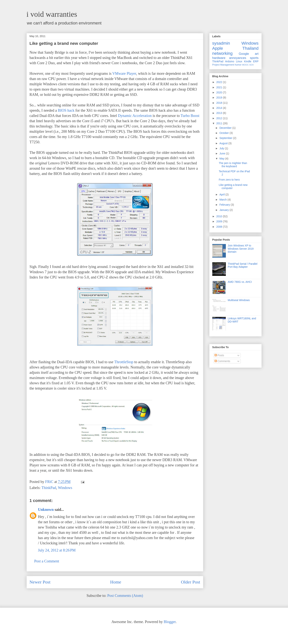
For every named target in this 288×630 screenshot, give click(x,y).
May (222, 158)
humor (238, 64)
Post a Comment (46, 561)
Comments (222, 361)
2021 (219, 87)
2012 (219, 118)
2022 (219, 82)
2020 (219, 92)
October (224, 132)
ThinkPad (48, 488)
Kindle (247, 61)
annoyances (237, 58)
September (226, 138)
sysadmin (221, 43)
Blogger (170, 622)
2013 (219, 112)
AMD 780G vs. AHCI (240, 281)
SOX (251, 65)
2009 (219, 221)
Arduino (229, 61)
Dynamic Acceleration (135, 116)
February (225, 204)
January (224, 209)
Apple (217, 48)
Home (115, 582)
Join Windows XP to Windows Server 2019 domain (241, 248)
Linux (239, 61)
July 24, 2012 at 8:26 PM (57, 550)
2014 (219, 107)
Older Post (190, 582)
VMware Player (124, 73)
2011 (219, 123)
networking (222, 53)
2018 (219, 102)
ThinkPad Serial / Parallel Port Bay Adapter (242, 265)
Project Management (223, 64)
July (222, 148)
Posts (219, 355)
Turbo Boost (190, 116)
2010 (219, 216)
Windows (65, 488)
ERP (256, 61)
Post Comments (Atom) (125, 595)
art (257, 54)
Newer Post (40, 582)
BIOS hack (66, 110)
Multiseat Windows (239, 300)
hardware (218, 58)
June (222, 153)
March (223, 199)
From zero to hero (229, 179)
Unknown (46, 509)
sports (254, 58)
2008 (219, 226)
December (225, 127)
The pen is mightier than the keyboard (233, 165)
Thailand (250, 48)
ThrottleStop (123, 362)
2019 (219, 97)
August (223, 143)
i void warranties (52, 14)
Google (244, 54)
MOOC (245, 65)
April (222, 194)
